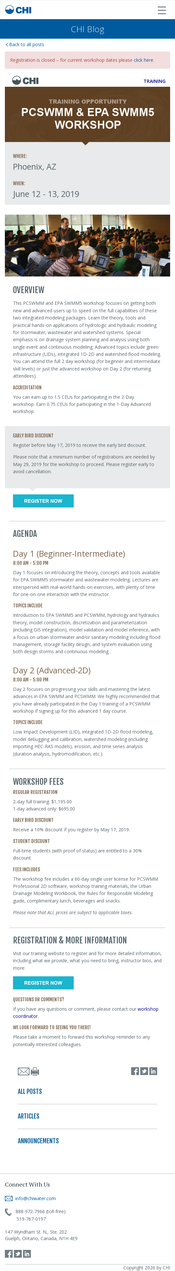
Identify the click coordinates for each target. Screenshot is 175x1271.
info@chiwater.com (30, 1198)
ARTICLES (28, 1116)
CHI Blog (87, 29)
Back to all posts (25, 44)
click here (143, 60)
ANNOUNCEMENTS (38, 1141)
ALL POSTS (30, 1092)
